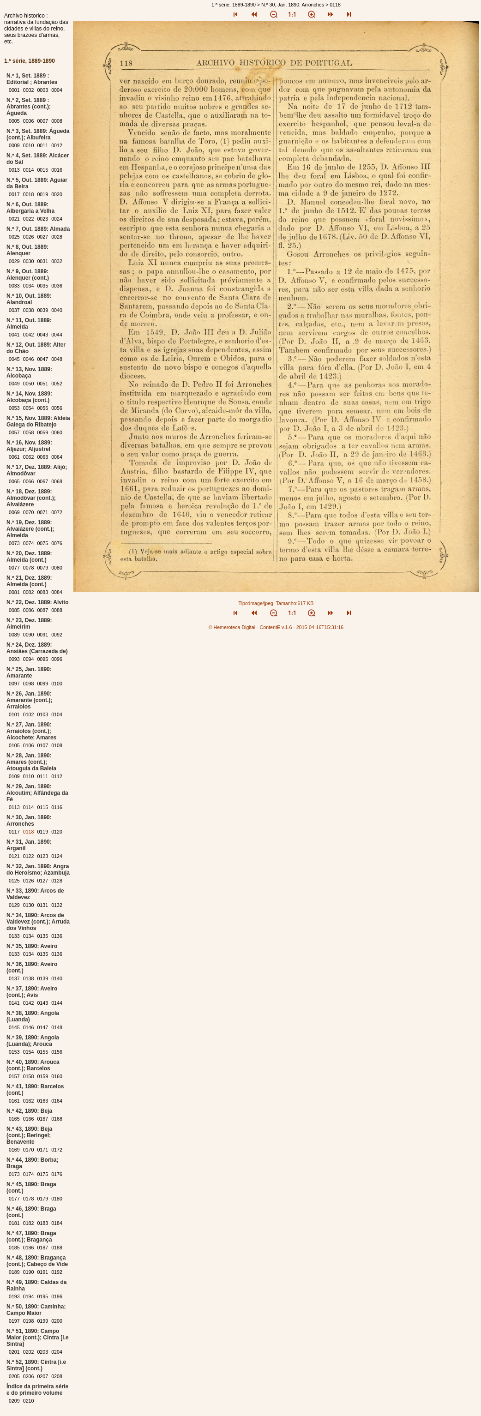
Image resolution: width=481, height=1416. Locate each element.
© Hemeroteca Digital (232, 627)
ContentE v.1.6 (276, 627)
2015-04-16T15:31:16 (320, 627)
